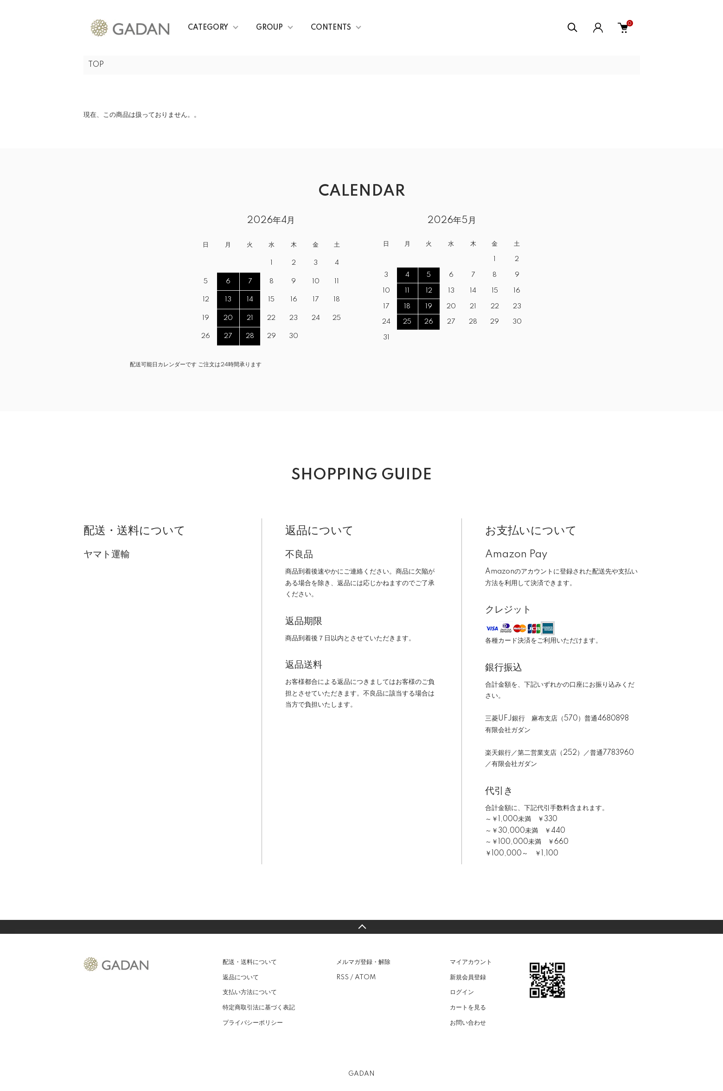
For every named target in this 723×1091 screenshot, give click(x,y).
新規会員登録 (468, 977)
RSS (342, 977)
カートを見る (468, 1007)
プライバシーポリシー (253, 1023)
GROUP (269, 28)
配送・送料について (250, 962)
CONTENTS (331, 28)
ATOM (365, 977)
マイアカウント (471, 962)
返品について (241, 977)
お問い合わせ (468, 1023)
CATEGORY (208, 28)
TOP (96, 65)
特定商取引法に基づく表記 (259, 1007)
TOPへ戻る (361, 927)
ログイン (462, 992)
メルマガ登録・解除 (363, 962)
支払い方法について (250, 992)
